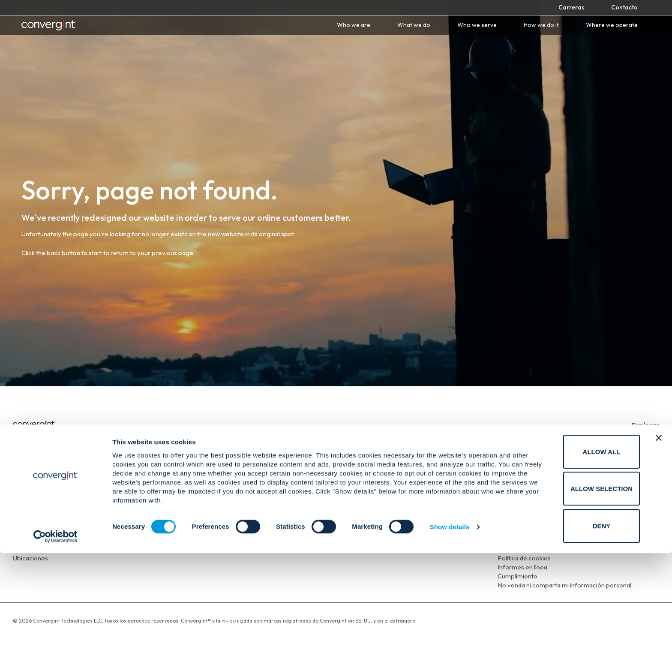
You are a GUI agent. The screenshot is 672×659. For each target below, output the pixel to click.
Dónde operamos (633, 480)
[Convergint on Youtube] (630, 503)
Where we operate (612, 25)
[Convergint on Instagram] (654, 503)
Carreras (571, 7)
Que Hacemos (638, 453)
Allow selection (579, 595)
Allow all (578, 557)
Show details (450, 633)
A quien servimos (635, 462)
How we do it (541, 25)
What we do (413, 25)
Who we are (353, 25)
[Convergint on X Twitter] (642, 503)
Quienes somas (637, 444)
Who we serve (477, 25)
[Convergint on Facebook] (605, 503)
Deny (579, 631)
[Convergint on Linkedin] (617, 503)
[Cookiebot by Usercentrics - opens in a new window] (55, 642)
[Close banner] (659, 544)
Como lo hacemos (633, 471)
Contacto (624, 7)
